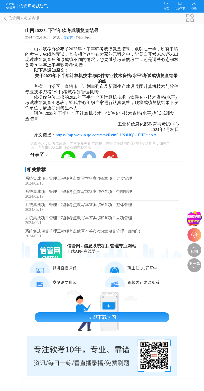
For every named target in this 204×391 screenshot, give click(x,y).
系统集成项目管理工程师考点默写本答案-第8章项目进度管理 (102, 181)
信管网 (12, 18)
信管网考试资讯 (27, 6)
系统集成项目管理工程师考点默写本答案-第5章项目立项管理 (102, 220)
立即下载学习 (102, 317)
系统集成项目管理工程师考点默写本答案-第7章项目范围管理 (102, 194)
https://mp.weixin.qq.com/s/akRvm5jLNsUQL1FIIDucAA (106, 135)
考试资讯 (31, 18)
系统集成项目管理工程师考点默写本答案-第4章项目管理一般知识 (102, 233)
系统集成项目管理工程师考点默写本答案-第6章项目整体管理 (102, 207)
